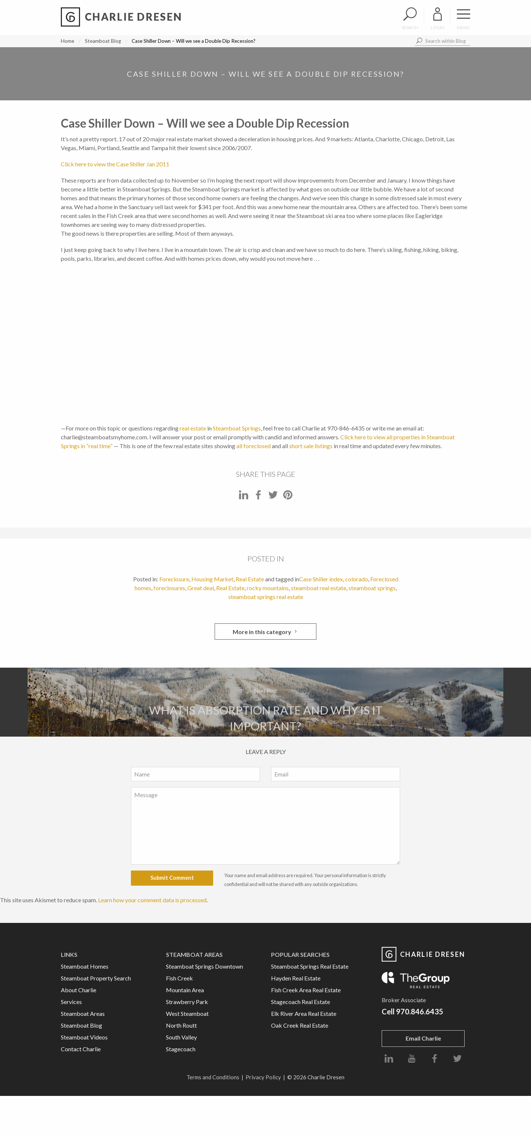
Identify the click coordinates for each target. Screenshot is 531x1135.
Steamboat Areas (83, 1013)
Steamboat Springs (237, 428)
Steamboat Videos (84, 1037)
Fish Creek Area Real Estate (306, 989)
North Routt (181, 1025)
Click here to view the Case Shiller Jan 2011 (115, 163)
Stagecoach (180, 1048)
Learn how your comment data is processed (152, 899)
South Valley (181, 1037)
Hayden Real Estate (295, 978)
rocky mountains (268, 587)
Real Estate (250, 578)
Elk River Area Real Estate (303, 1013)
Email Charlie (423, 1038)
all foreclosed (253, 445)
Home (67, 41)
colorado (356, 578)
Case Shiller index (321, 578)
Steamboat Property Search (96, 978)
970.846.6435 (419, 1011)
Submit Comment (172, 878)
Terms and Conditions (213, 1077)
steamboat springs (372, 587)
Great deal (200, 587)
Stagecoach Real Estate (300, 1001)
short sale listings (311, 445)
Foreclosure (174, 578)
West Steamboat (187, 1013)
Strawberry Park (187, 1001)
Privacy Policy (263, 1077)
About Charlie (78, 989)
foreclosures (169, 587)
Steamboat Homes (84, 966)
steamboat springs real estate (265, 596)
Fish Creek (179, 978)
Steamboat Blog (103, 41)
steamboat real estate (318, 587)
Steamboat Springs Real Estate (309, 966)
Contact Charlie (81, 1048)
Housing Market (212, 578)
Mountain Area (185, 989)
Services (71, 1001)
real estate (193, 428)
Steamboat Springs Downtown (204, 966)
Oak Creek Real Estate (299, 1025)
